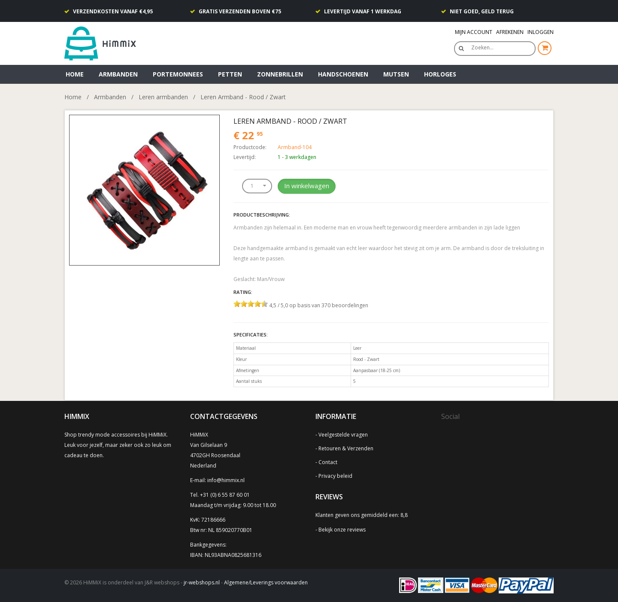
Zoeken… (482, 47)
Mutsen (396, 74)
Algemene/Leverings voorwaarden (266, 582)
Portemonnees (178, 74)
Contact (327, 462)
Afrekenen (510, 32)
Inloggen (540, 32)
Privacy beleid (335, 476)
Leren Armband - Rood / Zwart (243, 97)
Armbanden (118, 74)
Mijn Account (473, 32)
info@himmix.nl (226, 480)
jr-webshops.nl (202, 582)
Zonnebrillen (280, 74)
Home (75, 74)
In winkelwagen (306, 185)
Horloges (440, 74)
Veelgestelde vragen (343, 434)
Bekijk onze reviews (342, 529)
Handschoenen (343, 74)
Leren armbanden (163, 97)
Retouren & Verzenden (345, 448)
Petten (230, 74)
